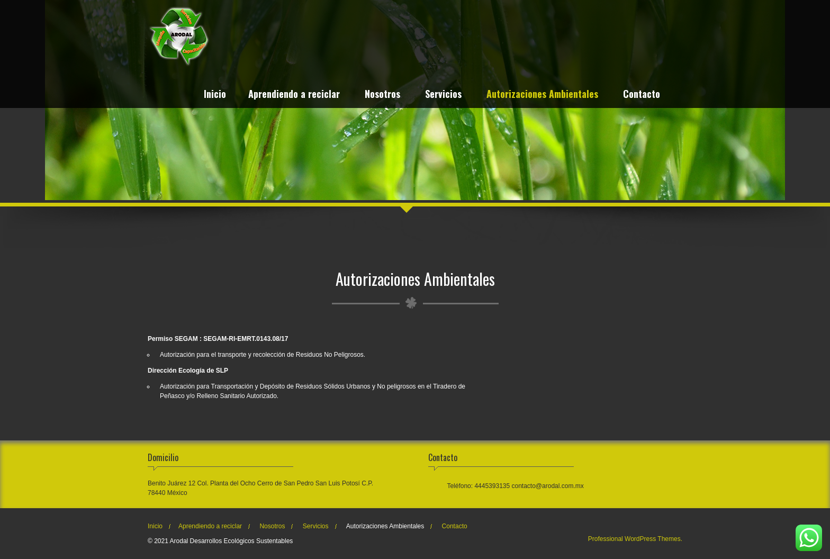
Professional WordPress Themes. (635, 539)
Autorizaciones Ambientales (542, 95)
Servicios (443, 95)
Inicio (215, 95)
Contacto (641, 95)
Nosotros (382, 95)
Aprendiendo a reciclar (294, 95)
